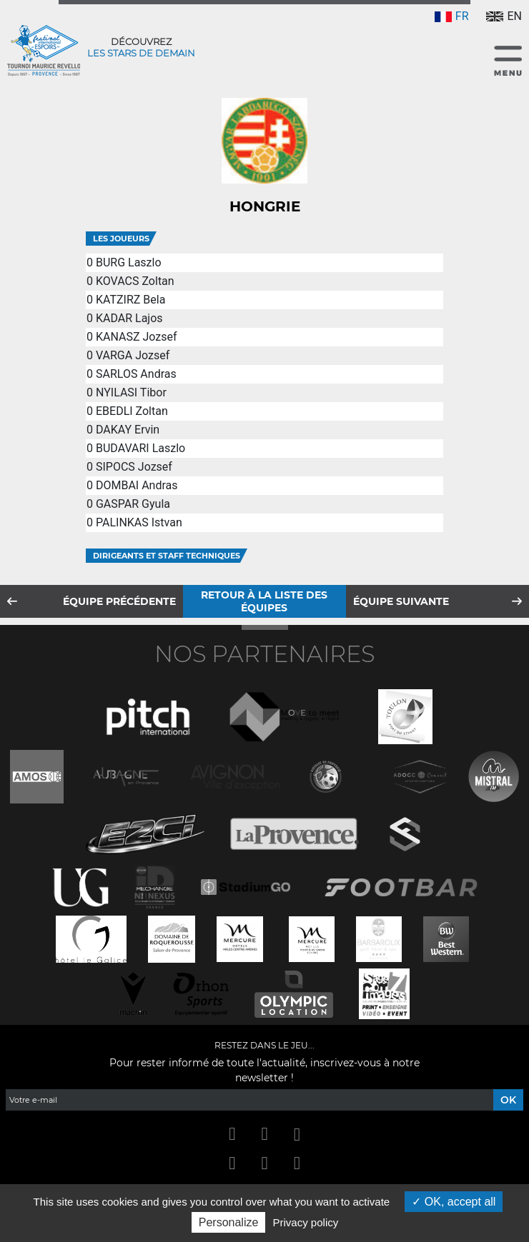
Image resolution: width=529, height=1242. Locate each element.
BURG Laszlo (129, 262)
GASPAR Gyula (133, 504)
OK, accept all (453, 1202)
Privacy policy (306, 1222)
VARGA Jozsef (132, 355)
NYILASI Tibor (131, 392)
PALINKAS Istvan (139, 522)
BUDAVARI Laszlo (140, 448)
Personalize (229, 1222)
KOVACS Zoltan (135, 281)
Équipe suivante (401, 601)
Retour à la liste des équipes (264, 601)
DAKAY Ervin (127, 429)
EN (504, 16)
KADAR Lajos (129, 318)
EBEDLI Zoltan (132, 411)
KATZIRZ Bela (130, 299)
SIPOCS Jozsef (134, 467)
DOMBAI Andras (137, 485)
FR (452, 16)
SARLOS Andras (136, 374)
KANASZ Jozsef (136, 337)
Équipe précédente (119, 601)
